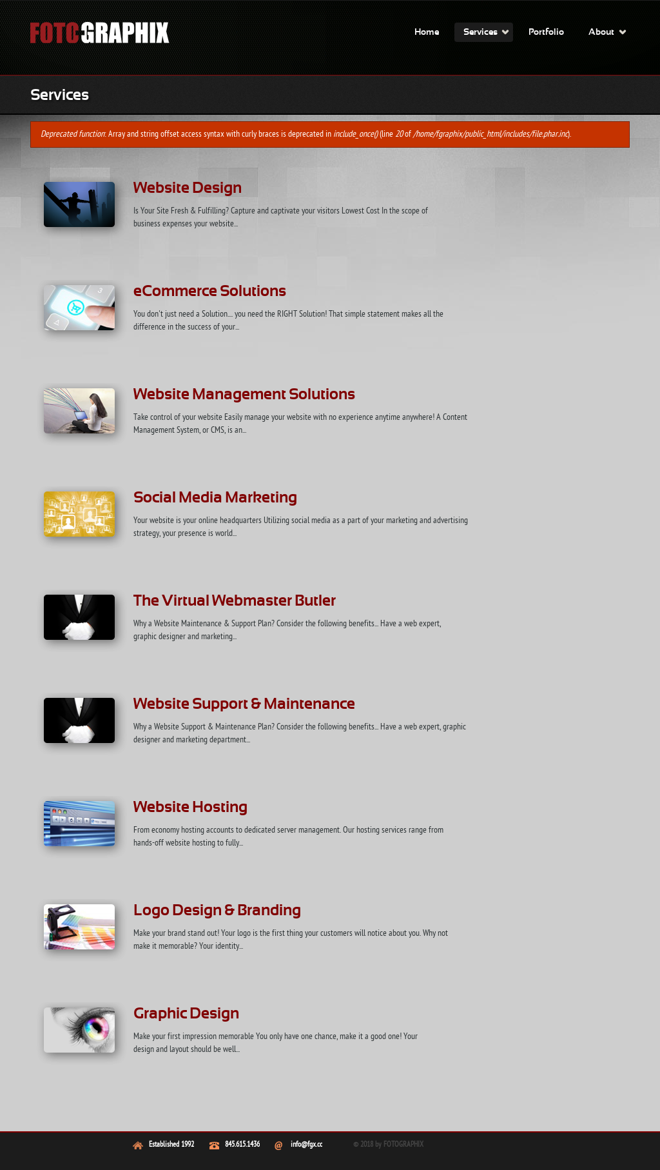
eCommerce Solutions (209, 292)
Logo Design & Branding (217, 911)
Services (480, 32)
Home (426, 32)
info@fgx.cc (306, 1145)
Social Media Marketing (215, 498)
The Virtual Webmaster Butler (234, 602)
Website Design (187, 189)
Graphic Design (186, 1014)
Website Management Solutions (244, 395)
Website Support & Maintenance (244, 705)
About (601, 32)
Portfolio (546, 32)
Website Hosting (190, 808)
